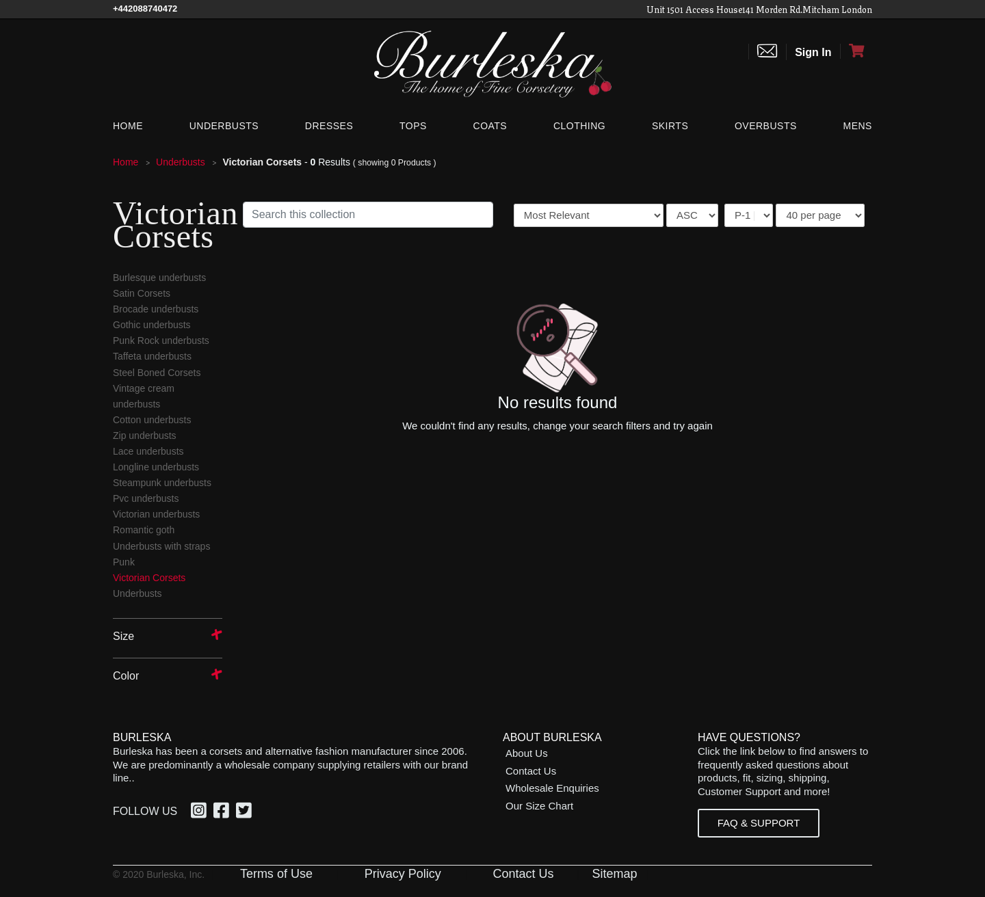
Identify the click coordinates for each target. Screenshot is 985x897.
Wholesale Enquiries (552, 788)
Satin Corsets (141, 293)
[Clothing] (579, 126)
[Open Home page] (492, 63)
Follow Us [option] (145, 811)
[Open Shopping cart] (856, 51)
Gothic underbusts (152, 324)
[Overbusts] (765, 126)
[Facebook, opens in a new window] (223, 812)
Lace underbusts (148, 451)
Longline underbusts (156, 466)
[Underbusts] (224, 126)
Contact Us (530, 771)
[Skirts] (670, 126)
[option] (201, 812)
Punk (124, 562)
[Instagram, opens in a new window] (201, 812)
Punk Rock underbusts (161, 340)
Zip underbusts (144, 435)
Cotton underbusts (152, 419)
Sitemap (614, 874)
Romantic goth (143, 529)
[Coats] (490, 126)
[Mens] (854, 126)
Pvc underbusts (146, 498)
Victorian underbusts (156, 514)
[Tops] (413, 126)
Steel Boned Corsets (156, 372)
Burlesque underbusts (159, 277)
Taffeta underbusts (152, 356)
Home (127, 162)
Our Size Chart (539, 806)
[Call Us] (145, 8)
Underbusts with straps (161, 546)
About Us (526, 753)
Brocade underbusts (155, 309)
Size (123, 636)
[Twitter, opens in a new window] (246, 812)
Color (126, 676)
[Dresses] (329, 126)
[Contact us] (767, 51)
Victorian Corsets (149, 577)
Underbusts (181, 162)
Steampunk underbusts (162, 482)
